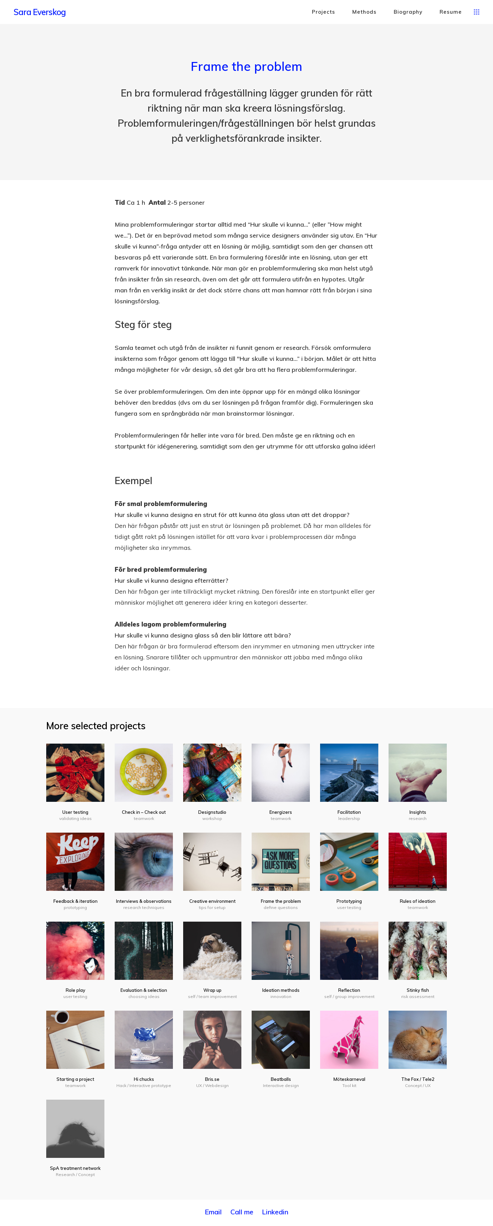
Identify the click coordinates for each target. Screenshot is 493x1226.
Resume (451, 12)
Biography (408, 12)
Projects (323, 12)
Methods (364, 12)
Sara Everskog (40, 12)
